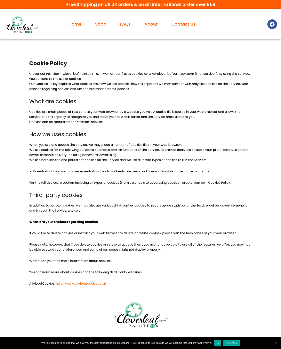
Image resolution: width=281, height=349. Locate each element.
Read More (231, 343)
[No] (276, 343)
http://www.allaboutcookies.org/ (81, 283)
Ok (217, 343)
